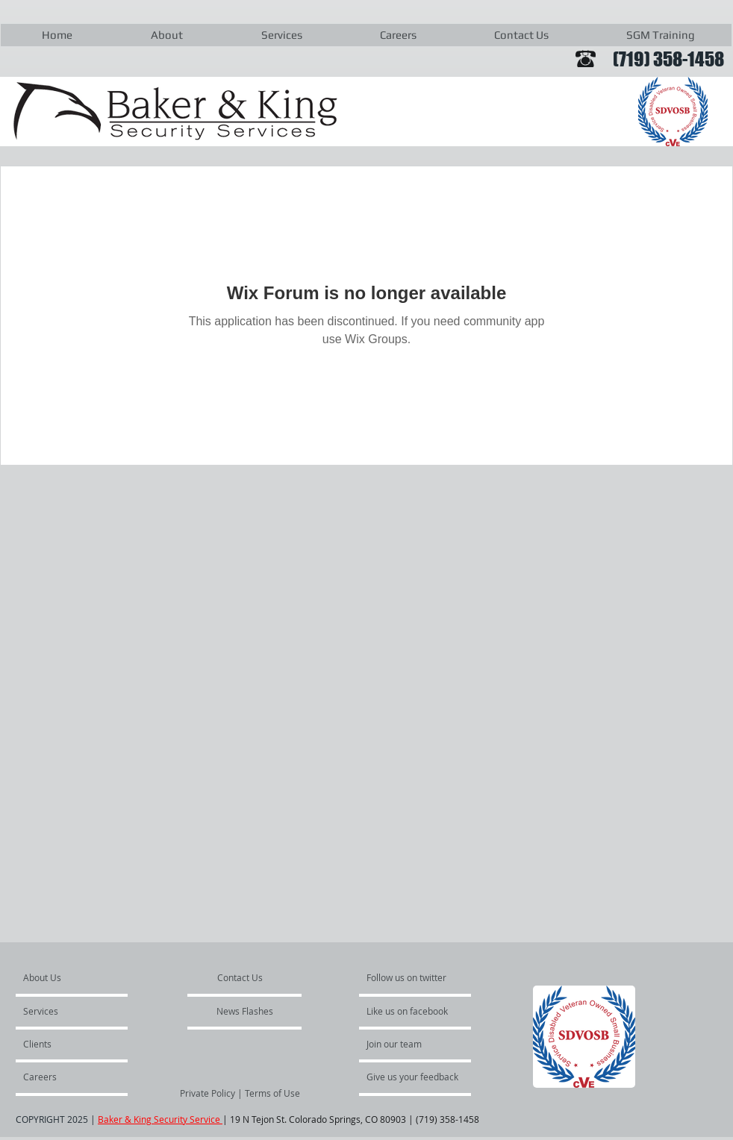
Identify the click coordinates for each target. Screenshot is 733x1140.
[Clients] (63, 1044)
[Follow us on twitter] (407, 977)
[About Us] (80, 977)
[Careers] (63, 1076)
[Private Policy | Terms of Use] (240, 1093)
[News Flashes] (244, 1011)
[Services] (66, 1011)
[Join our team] (406, 1044)
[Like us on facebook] (411, 1011)
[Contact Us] (240, 977)
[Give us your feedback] (420, 1076)
